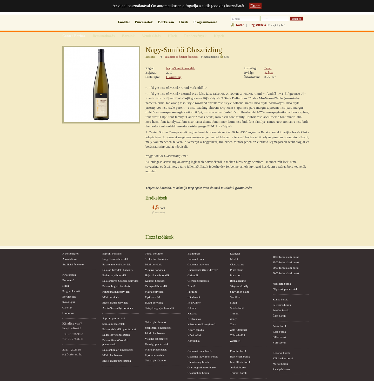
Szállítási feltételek (73, 264)
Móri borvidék (110, 297)
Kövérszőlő (194, 335)
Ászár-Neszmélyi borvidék (117, 308)
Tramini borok (238, 372)
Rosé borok (279, 331)
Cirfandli (193, 275)
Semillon (235, 297)
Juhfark (192, 308)
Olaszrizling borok (198, 372)
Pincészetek (144, 22)
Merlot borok (280, 363)
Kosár (240, 25)
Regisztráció (257, 25)
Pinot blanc (236, 269)
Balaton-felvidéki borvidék (117, 269)
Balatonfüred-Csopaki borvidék (120, 280)
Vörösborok (279, 342)
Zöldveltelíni (237, 335)
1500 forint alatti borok (286, 262)
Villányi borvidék (155, 269)
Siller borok (279, 337)
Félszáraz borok (282, 304)
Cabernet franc (196, 258)
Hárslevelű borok (240, 356)
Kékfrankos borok (283, 358)
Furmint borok (238, 351)
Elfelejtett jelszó (276, 25)
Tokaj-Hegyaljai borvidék (159, 308)
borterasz (81, 23)
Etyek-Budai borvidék (115, 302)
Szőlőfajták (68, 302)
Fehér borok (279, 326)
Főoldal (124, 22)
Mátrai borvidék (154, 291)
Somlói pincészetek (113, 323)
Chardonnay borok (198, 361)
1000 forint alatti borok (286, 256)
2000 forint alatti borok (286, 267)
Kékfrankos (194, 318)
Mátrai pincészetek (155, 349)
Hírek (183, 22)
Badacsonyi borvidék (114, 275)
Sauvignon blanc (239, 291)
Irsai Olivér (194, 302)
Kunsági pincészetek (157, 344)
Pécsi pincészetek (155, 333)
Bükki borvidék (154, 302)
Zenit (233, 324)
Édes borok (279, 315)
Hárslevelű (194, 297)
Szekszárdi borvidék (156, 258)
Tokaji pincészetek (155, 360)
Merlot (234, 258)
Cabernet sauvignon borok (203, 356)
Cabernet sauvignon (199, 264)
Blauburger (194, 253)
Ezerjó (191, 286)
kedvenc (150, 56)
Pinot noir (236, 275)
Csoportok (68, 312)
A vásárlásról (69, 258)
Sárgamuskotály (239, 286)
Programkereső (205, 22)
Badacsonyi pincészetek (116, 334)
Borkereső (166, 22)
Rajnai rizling (238, 280)
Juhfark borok (238, 367)
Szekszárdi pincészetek (158, 327)
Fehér (267, 68)
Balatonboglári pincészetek (117, 349)
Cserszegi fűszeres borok (202, 367)
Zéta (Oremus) (238, 329)
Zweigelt (235, 340)
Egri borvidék (153, 297)
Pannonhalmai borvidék (116, 291)
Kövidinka (193, 340)
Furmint (192, 291)
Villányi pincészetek (156, 338)
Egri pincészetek (154, 354)
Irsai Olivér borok (240, 361)
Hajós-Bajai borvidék (157, 275)
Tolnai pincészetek (155, 322)
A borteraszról (70, 253)
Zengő (233, 318)
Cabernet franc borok (200, 351)
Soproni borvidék (112, 253)
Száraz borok (280, 299)
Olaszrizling (174, 77)
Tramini (234, 313)
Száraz (268, 72)
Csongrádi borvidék (156, 286)
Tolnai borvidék (154, 253)
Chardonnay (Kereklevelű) (203, 269)
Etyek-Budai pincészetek (116, 360)
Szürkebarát (237, 308)
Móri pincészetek (112, 355)
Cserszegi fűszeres (198, 280)
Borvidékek (69, 296)
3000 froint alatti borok (286, 273)
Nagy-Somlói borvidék (180, 68)
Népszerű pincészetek (285, 289)
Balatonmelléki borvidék (116, 264)
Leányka (235, 253)
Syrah (233, 302)
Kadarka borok (281, 352)
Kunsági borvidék (155, 280)
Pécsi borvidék (153, 264)
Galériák (67, 307)
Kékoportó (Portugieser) (201, 324)
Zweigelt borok (281, 369)
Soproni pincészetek (113, 318)
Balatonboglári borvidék (116, 286)
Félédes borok (281, 310)
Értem (255, 6)
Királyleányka (196, 329)
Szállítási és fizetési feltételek (181, 56)
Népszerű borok (282, 283)
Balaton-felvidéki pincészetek (119, 329)
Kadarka (192, 313)
